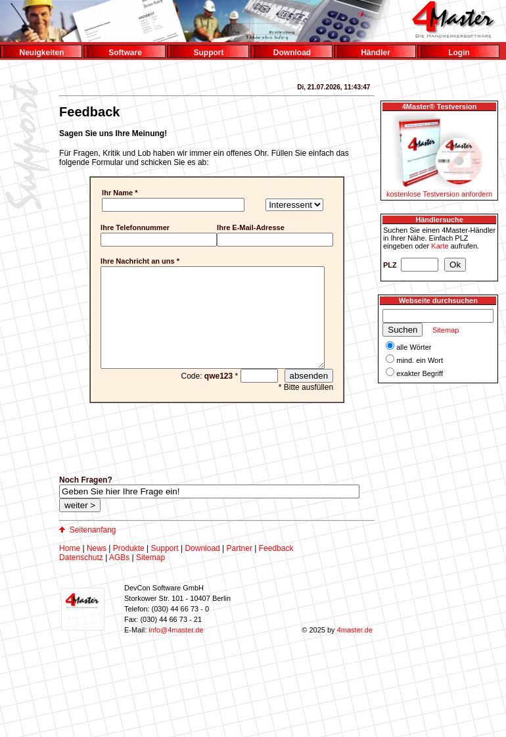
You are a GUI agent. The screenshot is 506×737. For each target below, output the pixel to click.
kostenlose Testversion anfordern (439, 194)
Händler (375, 52)
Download (292, 52)
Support (209, 52)
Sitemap (150, 577)
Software (125, 52)
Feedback (276, 568)
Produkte (129, 568)
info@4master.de (176, 650)
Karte (439, 246)
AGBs (119, 577)
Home (69, 568)
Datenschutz (81, 577)
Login (459, 52)
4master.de (355, 650)
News (96, 568)
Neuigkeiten (41, 52)
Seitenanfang (93, 549)
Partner (239, 568)
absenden (317, 395)
